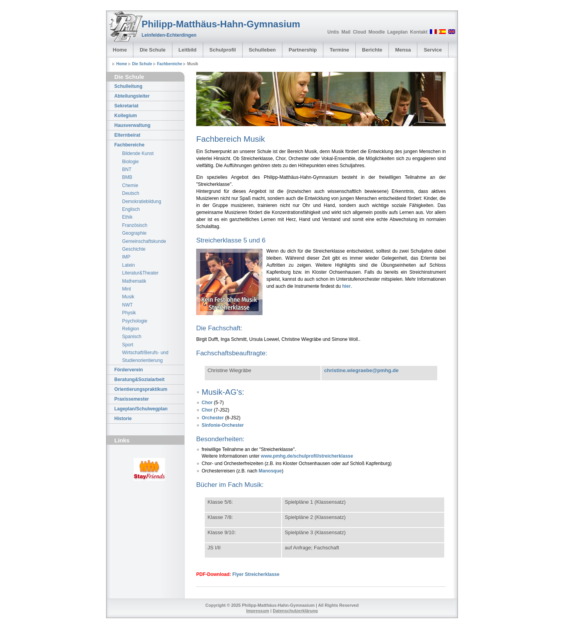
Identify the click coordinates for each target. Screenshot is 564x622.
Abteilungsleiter (132, 96)
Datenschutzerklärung (295, 610)
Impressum (257, 610)
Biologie (130, 161)
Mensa (403, 50)
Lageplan (397, 32)
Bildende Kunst (138, 153)
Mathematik (134, 281)
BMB (127, 177)
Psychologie (134, 321)
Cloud (359, 32)
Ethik (127, 217)
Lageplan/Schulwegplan (141, 409)
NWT (127, 305)
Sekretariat (126, 106)
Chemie (130, 185)
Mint (126, 289)
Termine (339, 50)
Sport (127, 345)
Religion (130, 328)
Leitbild (188, 50)
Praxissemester (131, 399)
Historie (123, 418)
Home (120, 50)
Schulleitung (128, 86)
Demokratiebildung (141, 201)
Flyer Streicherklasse (256, 574)
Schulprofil (222, 50)
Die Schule (152, 50)
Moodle (377, 32)
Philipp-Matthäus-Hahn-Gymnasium (221, 24)
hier (346, 286)
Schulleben (262, 50)
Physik (129, 312)
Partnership (303, 50)
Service (433, 50)
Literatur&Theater (140, 273)
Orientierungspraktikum (140, 389)
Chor (207, 402)
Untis (333, 32)
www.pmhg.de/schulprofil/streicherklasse (307, 456)
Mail (345, 32)
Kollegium (125, 115)
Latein (128, 265)
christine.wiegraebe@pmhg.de (361, 370)
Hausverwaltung (132, 125)
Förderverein (128, 369)
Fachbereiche (169, 64)
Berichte (372, 50)
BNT (126, 169)
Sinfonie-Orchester (223, 425)
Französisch (134, 225)
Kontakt (418, 32)
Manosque (270, 471)
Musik (128, 296)
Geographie (134, 233)
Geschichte (133, 249)
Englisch (131, 209)
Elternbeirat (127, 135)
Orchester (213, 418)
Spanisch (131, 336)
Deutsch (130, 193)
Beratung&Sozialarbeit (139, 379)
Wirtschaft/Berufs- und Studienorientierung (145, 356)
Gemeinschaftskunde (144, 241)
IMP (126, 257)
